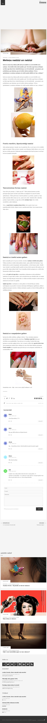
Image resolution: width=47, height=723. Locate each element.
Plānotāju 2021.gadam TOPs (10, 679)
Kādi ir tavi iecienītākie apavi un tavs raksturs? (16, 652)
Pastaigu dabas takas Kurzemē (10, 685)
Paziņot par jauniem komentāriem (11, 509)
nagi (12, 403)
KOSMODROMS (40, 720)
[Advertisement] (23, 18)
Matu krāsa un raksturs (9, 619)
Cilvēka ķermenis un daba (13, 57)
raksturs (15, 403)
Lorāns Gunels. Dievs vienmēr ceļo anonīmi (14, 672)
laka (10, 403)
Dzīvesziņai (5, 57)
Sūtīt (39, 509)
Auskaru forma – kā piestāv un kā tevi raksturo (16, 586)
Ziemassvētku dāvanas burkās (10, 703)
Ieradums (4, 709)
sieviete (18, 403)
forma (7, 403)
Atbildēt (40, 421)
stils (21, 403)
